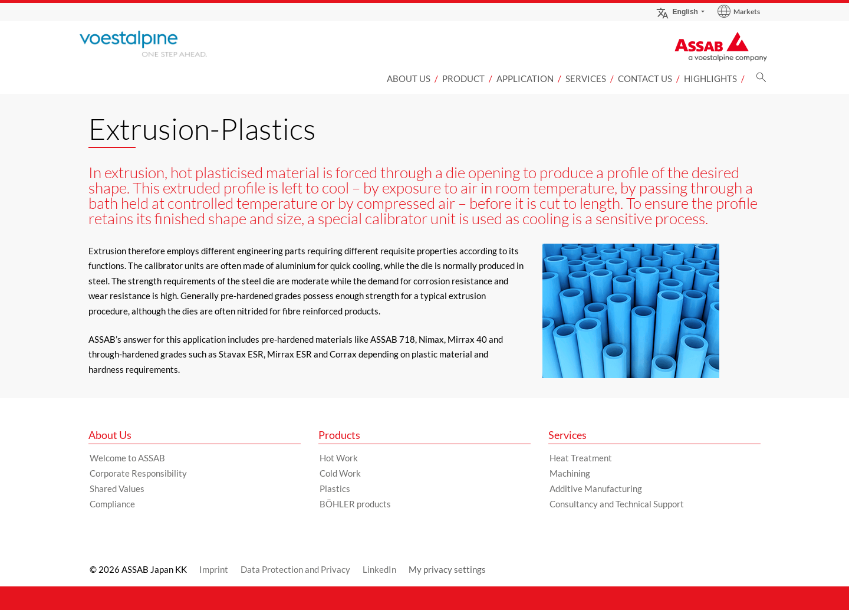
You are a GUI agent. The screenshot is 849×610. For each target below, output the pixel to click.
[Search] (761, 80)
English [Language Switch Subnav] (677, 11)
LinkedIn (379, 569)
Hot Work (339, 457)
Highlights (710, 78)
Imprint (213, 569)
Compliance (112, 504)
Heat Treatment (580, 457)
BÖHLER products (355, 504)
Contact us (645, 78)
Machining (569, 473)
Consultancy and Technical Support (616, 504)
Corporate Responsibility (138, 473)
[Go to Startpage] (162, 44)
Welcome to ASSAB (127, 457)
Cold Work (340, 473)
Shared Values (117, 488)
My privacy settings (447, 569)
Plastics (335, 488)
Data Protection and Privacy (295, 569)
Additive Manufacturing (595, 488)
